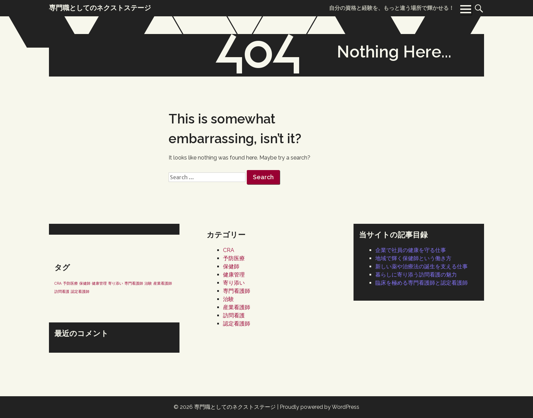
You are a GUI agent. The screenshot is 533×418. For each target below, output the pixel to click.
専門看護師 (236, 291)
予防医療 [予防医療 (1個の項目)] (70, 283)
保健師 (231, 266)
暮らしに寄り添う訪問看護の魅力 (416, 274)
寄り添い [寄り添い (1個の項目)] (115, 283)
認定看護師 (236, 323)
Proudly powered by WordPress (319, 407)
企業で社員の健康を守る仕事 (410, 250)
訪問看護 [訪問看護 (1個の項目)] (61, 291)
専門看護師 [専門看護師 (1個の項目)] (133, 283)
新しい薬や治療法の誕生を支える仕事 (421, 266)
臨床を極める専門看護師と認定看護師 (421, 283)
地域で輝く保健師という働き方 (413, 258)
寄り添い (234, 283)
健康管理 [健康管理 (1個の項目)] (99, 283)
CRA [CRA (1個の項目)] (58, 283)
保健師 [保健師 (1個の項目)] (84, 283)
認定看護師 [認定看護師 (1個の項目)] (80, 291)
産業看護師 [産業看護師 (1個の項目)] (162, 283)
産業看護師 (236, 307)
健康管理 (234, 274)
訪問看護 (234, 315)
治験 (228, 299)
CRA (228, 250)
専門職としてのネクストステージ (235, 407)
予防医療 (234, 258)
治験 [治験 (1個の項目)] (148, 283)
